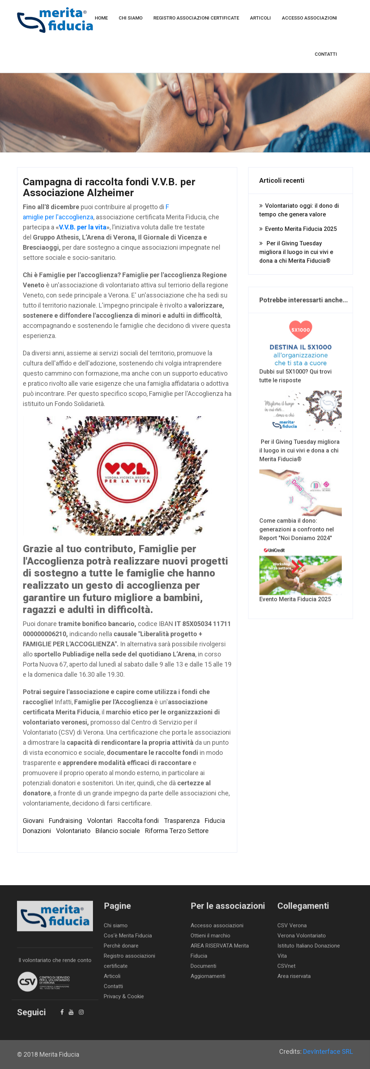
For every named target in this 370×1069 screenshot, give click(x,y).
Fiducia (215, 820)
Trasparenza (182, 820)
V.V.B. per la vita (82, 227)
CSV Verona (292, 928)
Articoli (260, 18)
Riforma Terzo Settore (177, 831)
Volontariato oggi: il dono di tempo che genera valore (299, 210)
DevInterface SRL (328, 1051)
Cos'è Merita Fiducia (128, 938)
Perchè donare (121, 948)
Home (101, 18)
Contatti (326, 54)
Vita (282, 958)
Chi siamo (131, 18)
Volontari (99, 820)
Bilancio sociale (117, 831)
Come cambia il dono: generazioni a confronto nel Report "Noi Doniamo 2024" (300, 508)
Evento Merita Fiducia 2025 (301, 228)
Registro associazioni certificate (196, 18)
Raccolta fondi (138, 820)
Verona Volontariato (301, 938)
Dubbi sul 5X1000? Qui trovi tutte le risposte (300, 354)
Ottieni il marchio (210, 938)
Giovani (33, 820)
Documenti (203, 969)
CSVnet (286, 969)
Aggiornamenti (208, 979)
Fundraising (65, 820)
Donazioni (37, 831)
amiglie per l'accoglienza (58, 217)
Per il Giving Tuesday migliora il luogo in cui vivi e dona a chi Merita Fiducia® (296, 252)
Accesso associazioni (309, 18)
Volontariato (73, 831)
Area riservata (294, 979)
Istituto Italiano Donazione (308, 948)
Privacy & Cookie (124, 999)
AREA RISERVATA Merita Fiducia (220, 953)
